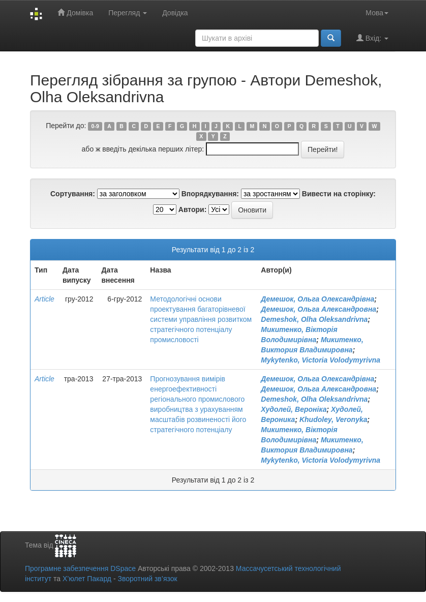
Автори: (192, 209)
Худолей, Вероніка (293, 409)
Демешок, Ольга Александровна (318, 309)
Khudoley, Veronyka (333, 419)
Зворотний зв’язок (147, 579)
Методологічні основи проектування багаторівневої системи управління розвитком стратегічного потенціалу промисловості (201, 319)
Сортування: (72, 194)
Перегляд (127, 13)
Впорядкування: (210, 194)
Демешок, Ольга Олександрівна (317, 299)
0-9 (95, 126)
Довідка (175, 13)
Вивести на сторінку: (339, 194)
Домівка (75, 12)
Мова (377, 13)
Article (44, 299)
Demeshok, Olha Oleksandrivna (314, 319)
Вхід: (372, 38)
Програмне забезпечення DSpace (80, 568)
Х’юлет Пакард (87, 579)
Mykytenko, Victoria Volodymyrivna (320, 360)
